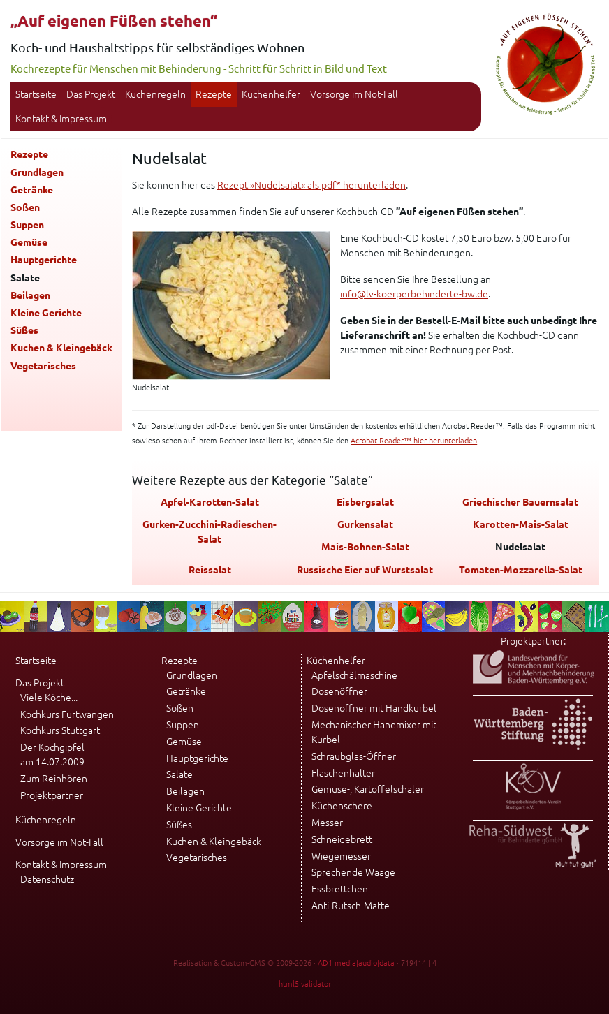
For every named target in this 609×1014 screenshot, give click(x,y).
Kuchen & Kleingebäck (61, 347)
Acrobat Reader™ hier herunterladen (414, 440)
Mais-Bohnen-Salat (365, 546)
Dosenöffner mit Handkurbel (373, 708)
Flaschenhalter (343, 773)
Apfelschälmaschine (354, 675)
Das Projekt (90, 94)
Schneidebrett (341, 839)
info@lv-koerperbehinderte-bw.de (414, 294)
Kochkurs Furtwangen (67, 714)
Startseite (36, 94)
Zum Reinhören (53, 778)
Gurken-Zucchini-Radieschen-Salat (209, 532)
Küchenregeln (155, 94)
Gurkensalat (365, 524)
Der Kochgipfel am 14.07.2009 (52, 754)
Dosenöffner (339, 691)
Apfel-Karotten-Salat (210, 502)
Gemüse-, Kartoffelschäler (367, 789)
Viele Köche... (49, 697)
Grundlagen (37, 172)
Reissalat (210, 569)
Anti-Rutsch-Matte (350, 905)
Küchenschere (341, 805)
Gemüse (28, 242)
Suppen (27, 224)
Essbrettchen (339, 889)
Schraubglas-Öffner (353, 756)
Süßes (24, 330)
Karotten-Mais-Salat (520, 524)
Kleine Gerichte (46, 312)
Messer (327, 822)
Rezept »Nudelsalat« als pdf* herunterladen (311, 185)
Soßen (25, 207)
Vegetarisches (43, 366)
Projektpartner (51, 795)
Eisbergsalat (365, 502)
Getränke (31, 190)
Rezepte (214, 94)
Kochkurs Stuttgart (60, 730)
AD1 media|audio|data (356, 963)
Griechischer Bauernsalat (520, 502)
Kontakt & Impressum (61, 118)
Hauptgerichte (43, 259)
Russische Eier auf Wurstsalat (365, 569)
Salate (179, 774)
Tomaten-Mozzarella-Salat (520, 569)
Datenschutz (47, 879)
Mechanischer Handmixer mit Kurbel (373, 732)
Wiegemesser (341, 856)
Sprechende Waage (353, 872)
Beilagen (30, 295)
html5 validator (305, 984)
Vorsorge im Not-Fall (354, 94)
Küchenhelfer (271, 94)
